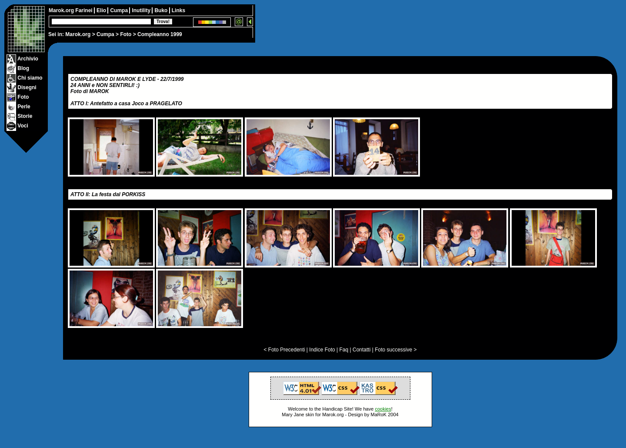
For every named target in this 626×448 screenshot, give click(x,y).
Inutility (142, 10)
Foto (125, 34)
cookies (383, 408)
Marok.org (77, 34)
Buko (161, 10)
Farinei (84, 10)
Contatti (361, 350)
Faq (344, 350)
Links (178, 10)
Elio (102, 10)
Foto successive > (395, 350)
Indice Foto (322, 350)
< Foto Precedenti (284, 350)
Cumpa (105, 34)
